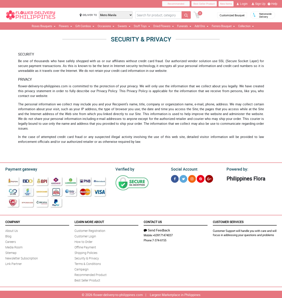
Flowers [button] (65, 26)
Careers (10, 241)
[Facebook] (175, 178)
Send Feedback (157, 229)
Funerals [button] (184, 26)
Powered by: (236, 168)
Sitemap (11, 252)
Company (12, 221)
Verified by (124, 168)
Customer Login (85, 235)
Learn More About (89, 221)
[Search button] (186, 15)
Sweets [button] (124, 26)
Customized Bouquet (232, 15)
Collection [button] (246, 26)
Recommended (176, 3)
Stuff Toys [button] (142, 26)
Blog (8, 235)
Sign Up (258, 3)
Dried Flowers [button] (163, 26)
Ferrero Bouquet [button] (223, 26)
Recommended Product (90, 274)
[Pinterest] (200, 178)
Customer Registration (89, 230)
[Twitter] (183, 178)
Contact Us (153, 221)
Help (272, 3)
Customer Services (228, 221)
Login (242, 3)
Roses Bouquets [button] (44, 26)
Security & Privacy (86, 257)
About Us (11, 230)
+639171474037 (163, 235)
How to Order (83, 241)
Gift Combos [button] (84, 26)
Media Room (13, 246)
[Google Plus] (209, 178)
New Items (226, 3)
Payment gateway (19, 168)
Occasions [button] (106, 26)
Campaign (81, 268)
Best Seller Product (204, 3)
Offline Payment (85, 246)
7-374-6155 (159, 240)
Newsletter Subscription (21, 257)
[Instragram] (192, 178)
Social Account (183, 168)
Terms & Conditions (87, 263)
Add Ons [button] (201, 26)
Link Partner (13, 263)
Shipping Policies (85, 252)
